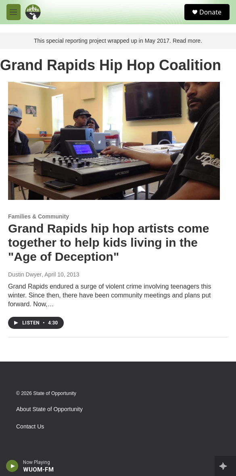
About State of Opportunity (49, 409)
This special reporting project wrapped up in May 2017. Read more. (118, 40)
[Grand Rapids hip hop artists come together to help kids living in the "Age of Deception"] (114, 141)
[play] (12, 466)
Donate (210, 12)
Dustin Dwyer (25, 274)
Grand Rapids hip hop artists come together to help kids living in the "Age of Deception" (108, 242)
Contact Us (30, 427)
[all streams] (225, 466)
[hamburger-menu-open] (13, 12)
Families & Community (38, 216)
